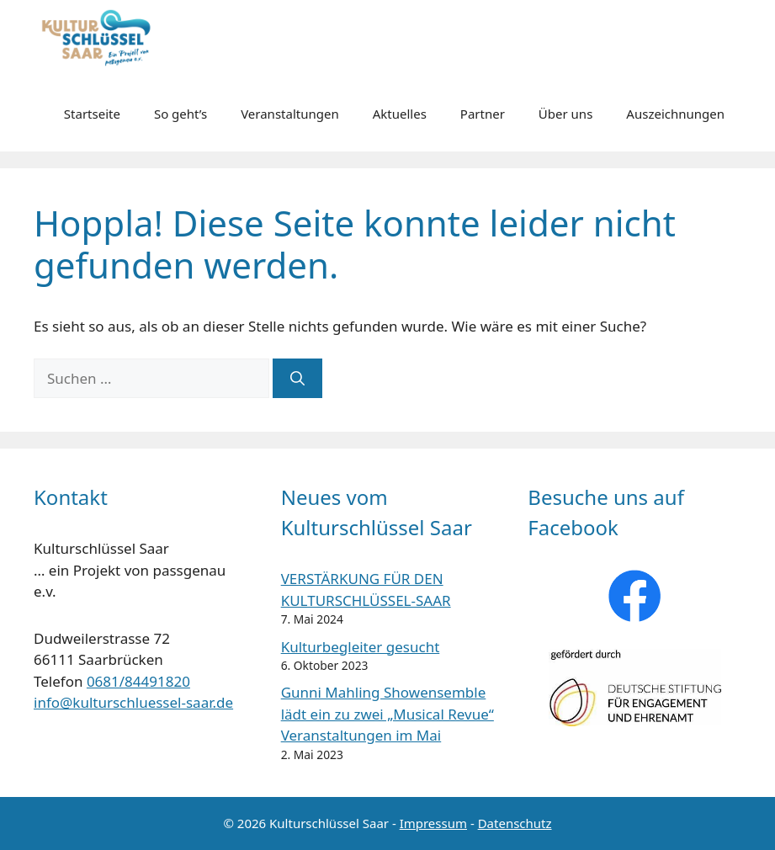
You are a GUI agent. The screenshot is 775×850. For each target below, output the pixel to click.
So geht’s (180, 113)
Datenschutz (515, 823)
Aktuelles (400, 113)
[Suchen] (297, 379)
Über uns (565, 113)
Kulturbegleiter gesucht (360, 646)
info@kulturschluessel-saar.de (133, 702)
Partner (482, 113)
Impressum (433, 823)
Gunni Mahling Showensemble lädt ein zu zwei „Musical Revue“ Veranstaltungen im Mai (387, 714)
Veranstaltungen (290, 113)
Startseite (92, 113)
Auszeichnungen (675, 113)
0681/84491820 (138, 681)
